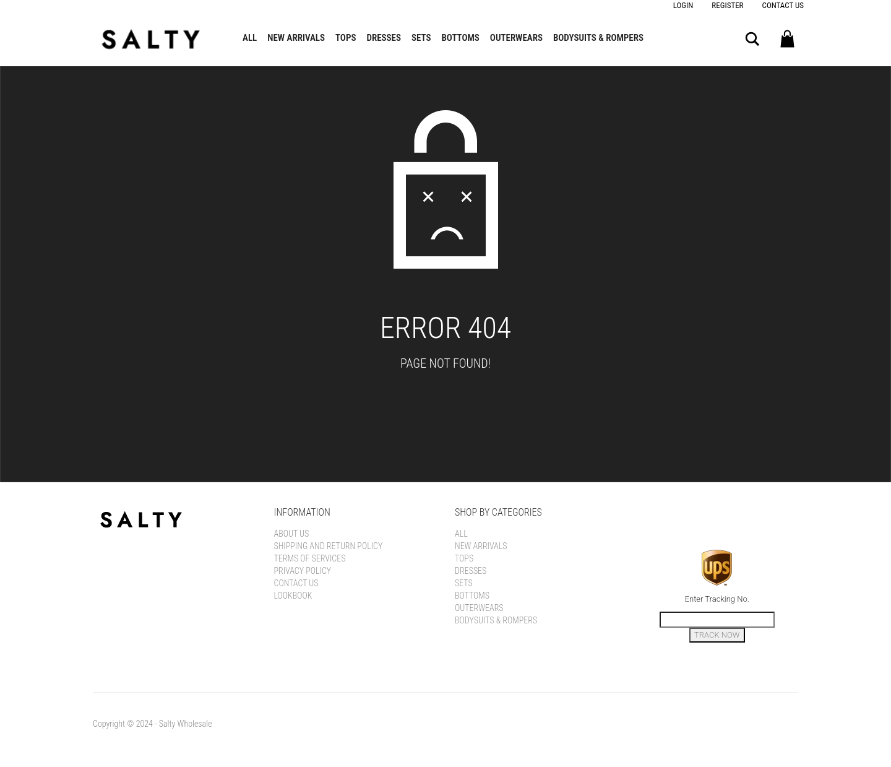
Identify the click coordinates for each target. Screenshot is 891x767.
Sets (421, 37)
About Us (291, 534)
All (250, 37)
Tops (345, 37)
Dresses (383, 37)
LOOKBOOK (293, 595)
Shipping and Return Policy (328, 546)
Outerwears (516, 37)
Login (683, 5)
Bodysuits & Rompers (598, 37)
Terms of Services (310, 558)
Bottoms (461, 37)
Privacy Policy (303, 571)
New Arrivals (296, 37)
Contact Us (783, 5)
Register (727, 5)
